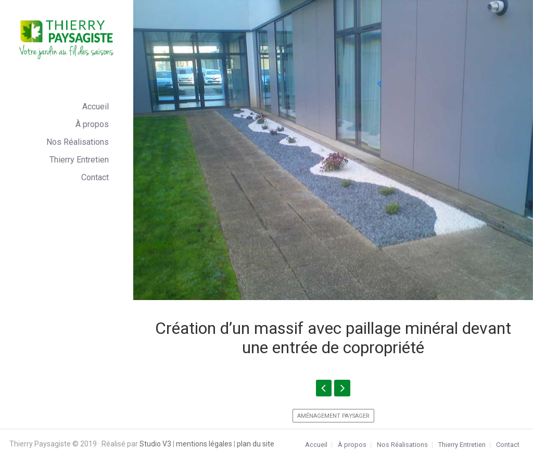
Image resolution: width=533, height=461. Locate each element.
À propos (92, 124)
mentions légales (204, 444)
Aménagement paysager (333, 416)
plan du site (255, 444)
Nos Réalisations (77, 142)
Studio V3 (155, 444)
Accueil (95, 106)
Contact (95, 177)
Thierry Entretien (79, 160)
